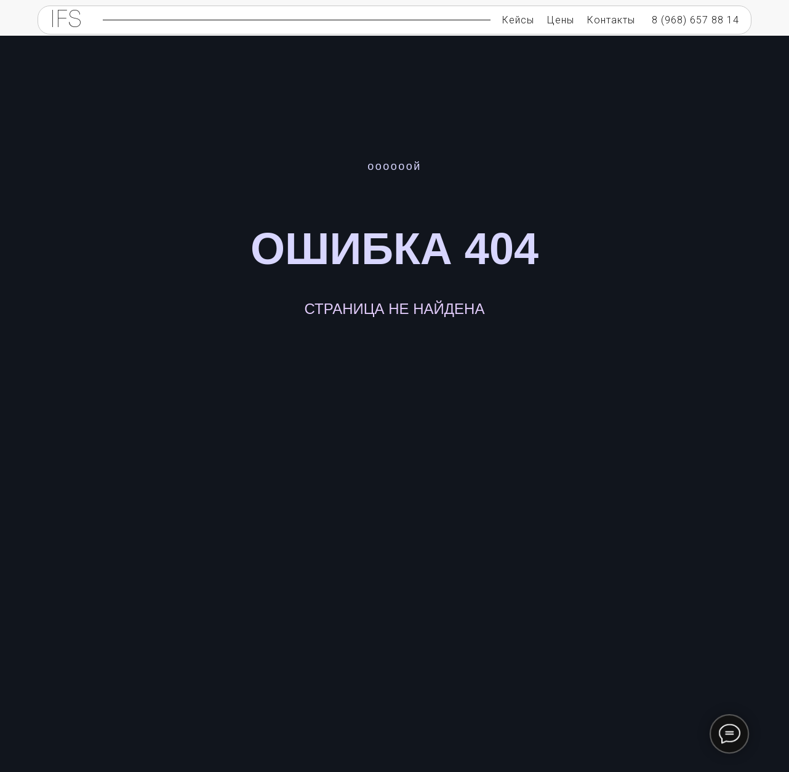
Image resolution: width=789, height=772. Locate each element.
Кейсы (518, 20)
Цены (560, 20)
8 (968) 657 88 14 (695, 20)
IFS (66, 20)
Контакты (611, 20)
